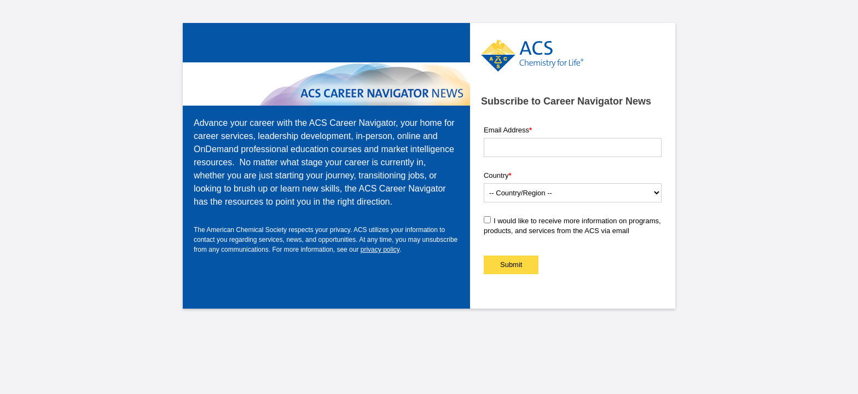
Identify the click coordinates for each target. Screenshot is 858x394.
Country (498, 175)
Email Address (508, 130)
